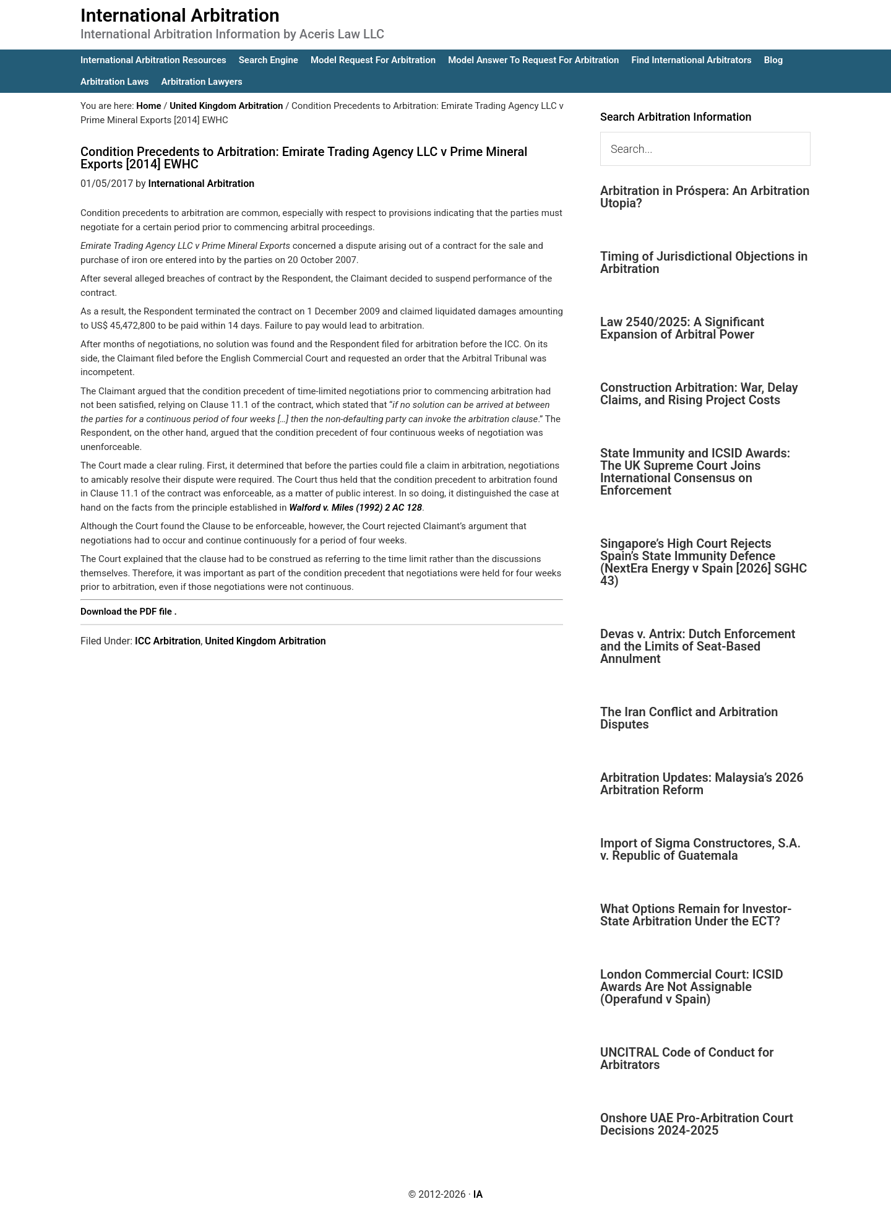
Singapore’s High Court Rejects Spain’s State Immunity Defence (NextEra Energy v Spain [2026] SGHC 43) (703, 562)
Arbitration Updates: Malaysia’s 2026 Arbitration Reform (702, 783)
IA (478, 1194)
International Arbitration (180, 15)
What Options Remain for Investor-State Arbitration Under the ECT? (696, 914)
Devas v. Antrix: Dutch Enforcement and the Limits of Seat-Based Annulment (697, 646)
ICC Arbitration (167, 641)
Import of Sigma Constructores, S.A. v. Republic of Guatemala (700, 849)
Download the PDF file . (128, 611)
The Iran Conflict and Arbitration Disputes (689, 718)
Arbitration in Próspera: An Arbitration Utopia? (704, 196)
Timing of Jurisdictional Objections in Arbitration (704, 262)
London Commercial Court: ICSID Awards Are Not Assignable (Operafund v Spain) (691, 986)
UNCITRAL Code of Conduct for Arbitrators (686, 1058)
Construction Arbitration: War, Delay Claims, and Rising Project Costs (699, 393)
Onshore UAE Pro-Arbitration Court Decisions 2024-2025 (696, 1124)
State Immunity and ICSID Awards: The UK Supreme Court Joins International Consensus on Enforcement (695, 472)
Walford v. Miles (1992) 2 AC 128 (355, 507)
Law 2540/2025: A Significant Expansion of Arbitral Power (682, 328)
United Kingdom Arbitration (265, 641)
